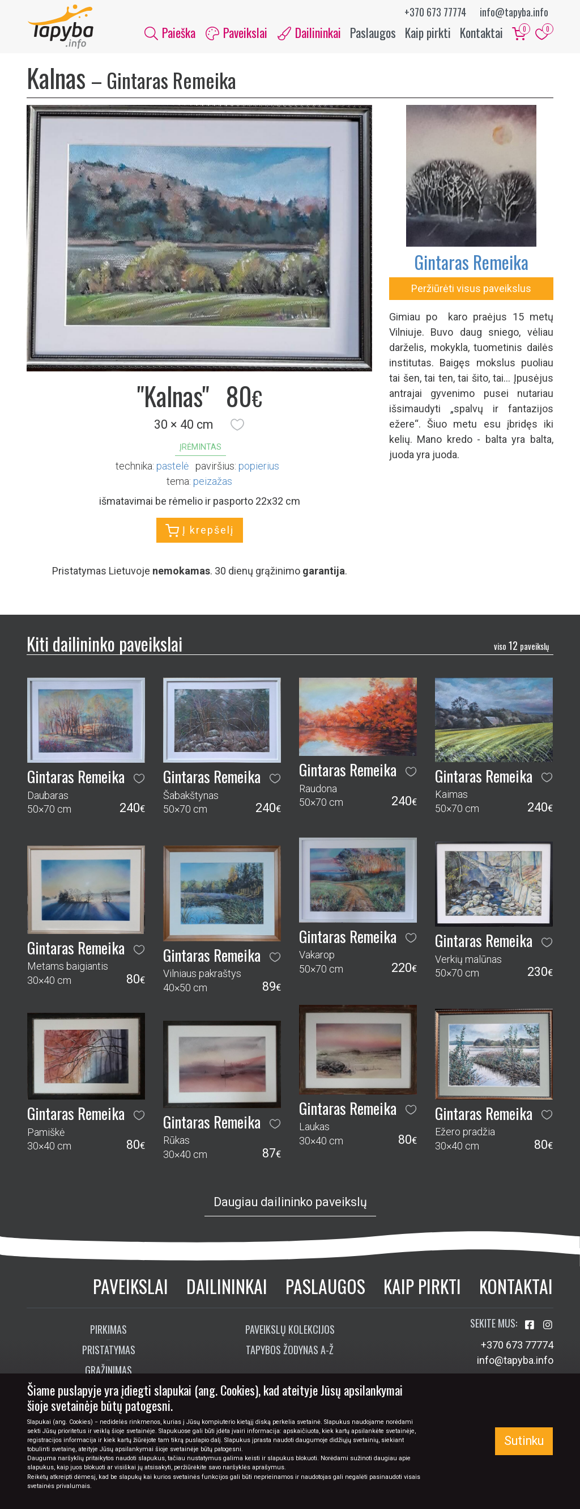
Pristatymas (108, 1351)
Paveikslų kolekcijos (290, 1331)
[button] (237, 426)
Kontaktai (481, 33)
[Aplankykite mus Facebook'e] (531, 1327)
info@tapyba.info (514, 12)
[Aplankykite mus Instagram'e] (547, 1327)
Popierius (258, 467)
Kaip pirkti (428, 33)
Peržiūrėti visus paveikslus (471, 289)
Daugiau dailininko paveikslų (290, 1203)
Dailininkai (226, 1287)
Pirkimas (108, 1331)
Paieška (169, 33)
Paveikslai (130, 1287)
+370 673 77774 (435, 12)
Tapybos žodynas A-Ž (290, 1351)
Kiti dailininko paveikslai (104, 645)
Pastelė (172, 467)
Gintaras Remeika (471, 263)
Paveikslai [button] (236, 33)
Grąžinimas (108, 1371)
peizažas (212, 482)
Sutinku (524, 1441)
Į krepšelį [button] (199, 532)
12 (521, 646)
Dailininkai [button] (309, 33)
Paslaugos (373, 33)
